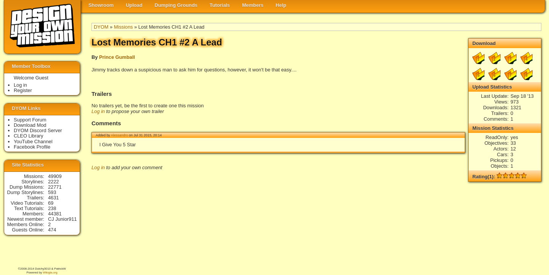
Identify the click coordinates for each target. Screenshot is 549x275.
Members (252, 5)
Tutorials (220, 5)
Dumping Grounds (176, 5)
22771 (55, 187)
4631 (53, 198)
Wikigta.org (50, 272)
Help (281, 5)
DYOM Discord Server (38, 130)
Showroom (101, 5)
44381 (55, 214)
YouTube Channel (33, 141)
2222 (53, 181)
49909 (55, 176)
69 (50, 203)
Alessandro (119, 135)
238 (52, 208)
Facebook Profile (32, 147)
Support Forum (30, 120)
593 (52, 192)
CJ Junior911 (62, 219)
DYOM (101, 27)
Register (23, 90)
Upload (134, 5)
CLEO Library (28, 136)
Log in (98, 111)
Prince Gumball (117, 57)
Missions (123, 27)
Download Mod (30, 125)
